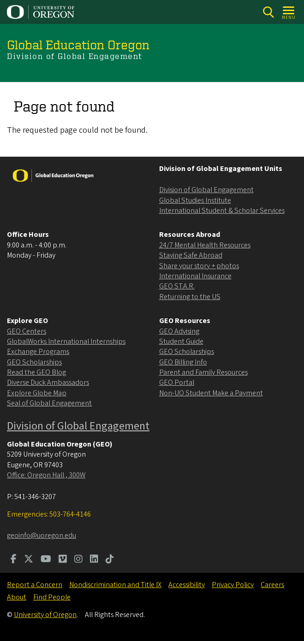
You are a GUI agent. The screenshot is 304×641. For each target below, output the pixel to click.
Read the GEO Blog (36, 372)
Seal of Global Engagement (49, 403)
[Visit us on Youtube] (46, 560)
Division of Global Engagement (206, 190)
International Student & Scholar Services (222, 211)
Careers (272, 585)
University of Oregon (45, 615)
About (16, 597)
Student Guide (181, 341)
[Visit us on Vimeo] (63, 560)
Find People (52, 597)
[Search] (268, 12)
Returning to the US (190, 297)
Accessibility (186, 585)
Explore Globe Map (36, 393)
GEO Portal (176, 382)
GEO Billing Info (183, 362)
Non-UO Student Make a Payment (211, 393)
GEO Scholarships (34, 362)
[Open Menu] (289, 12)
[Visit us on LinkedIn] (94, 560)
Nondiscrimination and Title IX (115, 585)
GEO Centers (26, 331)
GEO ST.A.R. (177, 286)
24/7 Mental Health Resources (204, 245)
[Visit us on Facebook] (13, 560)
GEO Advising (179, 331)
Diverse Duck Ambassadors (48, 382)
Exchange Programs (38, 352)
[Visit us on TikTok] (110, 560)
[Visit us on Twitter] (28, 560)
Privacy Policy (233, 585)
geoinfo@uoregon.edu (41, 535)
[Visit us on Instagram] (78, 560)
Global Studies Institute (195, 200)
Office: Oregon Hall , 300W (46, 475)
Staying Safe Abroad (190, 255)
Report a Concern (34, 585)
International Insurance (195, 276)
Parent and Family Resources (203, 372)
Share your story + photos (199, 266)
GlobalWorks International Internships (66, 341)
